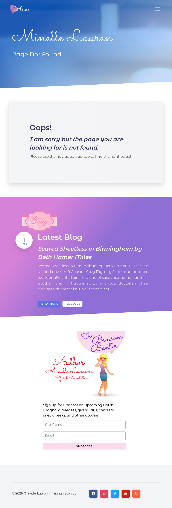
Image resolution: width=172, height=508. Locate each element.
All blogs (72, 303)
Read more (49, 303)
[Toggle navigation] (157, 9)
